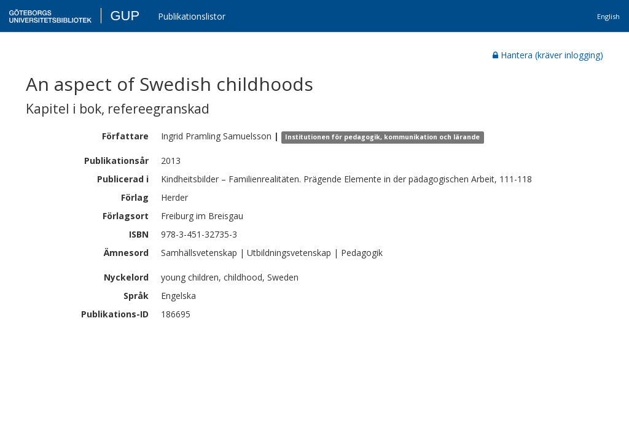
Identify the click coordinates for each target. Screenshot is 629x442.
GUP (124, 15)
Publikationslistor (191, 16)
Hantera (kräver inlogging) (548, 55)
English (608, 16)
